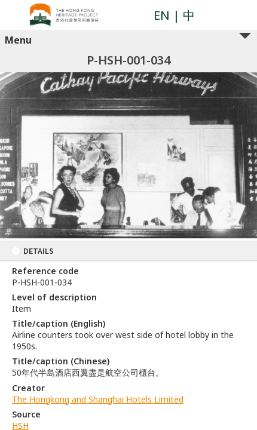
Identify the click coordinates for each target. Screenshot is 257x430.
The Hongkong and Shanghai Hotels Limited (97, 399)
